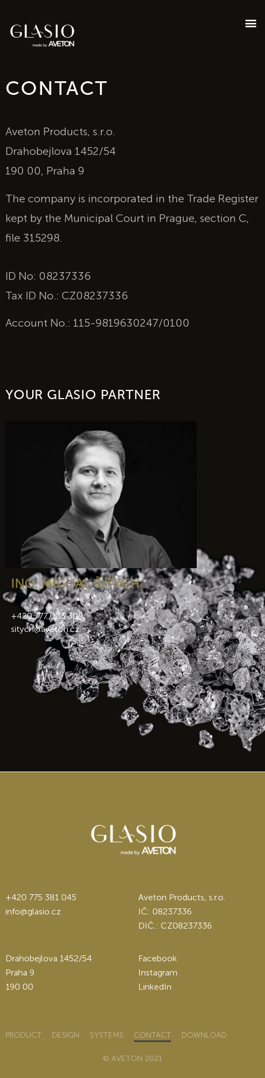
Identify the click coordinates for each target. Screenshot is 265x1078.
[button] (251, 23)
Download (204, 1035)
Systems (106, 1035)
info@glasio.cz (33, 911)
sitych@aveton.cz (45, 629)
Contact (152, 1035)
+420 (17, 897)
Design (65, 1035)
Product (23, 1035)
